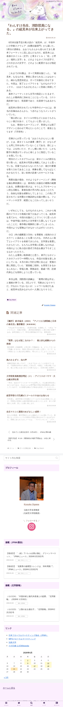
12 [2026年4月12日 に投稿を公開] (48, 665)
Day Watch (11, 300)
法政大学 (12, 644)
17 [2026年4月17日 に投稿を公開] (34, 668)
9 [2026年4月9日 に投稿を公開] (27, 665)
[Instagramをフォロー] (31, 529)
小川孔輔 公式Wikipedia (19, 648)
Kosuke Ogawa (31, 507)
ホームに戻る (9, 690)
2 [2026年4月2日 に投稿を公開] (27, 663)
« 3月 (6, 680)
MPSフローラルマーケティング (22, 641)
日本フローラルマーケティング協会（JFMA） (28, 638)
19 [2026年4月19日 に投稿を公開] (48, 668)
